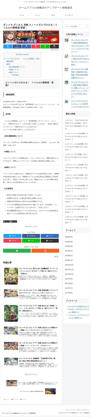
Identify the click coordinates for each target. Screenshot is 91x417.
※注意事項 (14, 75)
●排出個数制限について (17, 67)
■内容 (8, 64)
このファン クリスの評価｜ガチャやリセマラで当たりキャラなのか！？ (76, 219)
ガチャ (77, 411)
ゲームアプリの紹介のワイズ (78, 306)
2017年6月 (69, 293)
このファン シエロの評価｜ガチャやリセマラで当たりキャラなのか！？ (76, 147)
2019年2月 (69, 251)
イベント (6, 221)
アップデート (85, 411)
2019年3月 (69, 246)
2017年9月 (69, 279)
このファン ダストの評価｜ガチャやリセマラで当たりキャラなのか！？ (76, 178)
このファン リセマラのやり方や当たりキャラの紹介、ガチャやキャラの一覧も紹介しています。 (76, 124)
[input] (77, 26)
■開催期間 (9, 61)
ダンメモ (14, 221)
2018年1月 (69, 260)
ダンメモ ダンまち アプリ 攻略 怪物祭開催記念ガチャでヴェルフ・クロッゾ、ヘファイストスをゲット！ (80, 45)
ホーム (65, 411)
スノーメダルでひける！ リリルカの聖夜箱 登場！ (22, 59)
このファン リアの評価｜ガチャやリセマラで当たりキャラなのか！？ (76, 157)
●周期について (14, 69)
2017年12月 (69, 265)
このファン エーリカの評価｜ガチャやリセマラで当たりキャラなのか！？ (76, 136)
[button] (87, 26)
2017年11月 (69, 269)
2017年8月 (69, 283)
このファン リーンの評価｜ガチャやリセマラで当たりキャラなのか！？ (76, 167)
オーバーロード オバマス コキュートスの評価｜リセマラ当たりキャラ (80, 104)
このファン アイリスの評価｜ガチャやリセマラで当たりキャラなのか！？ (76, 209)
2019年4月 (69, 242)
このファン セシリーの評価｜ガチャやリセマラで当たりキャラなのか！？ (76, 199)
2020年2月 (69, 237)
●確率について (14, 72)
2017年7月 (69, 288)
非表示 (26, 54)
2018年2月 (69, 255)
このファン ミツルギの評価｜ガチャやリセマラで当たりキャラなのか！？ (76, 188)
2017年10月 (69, 274)
